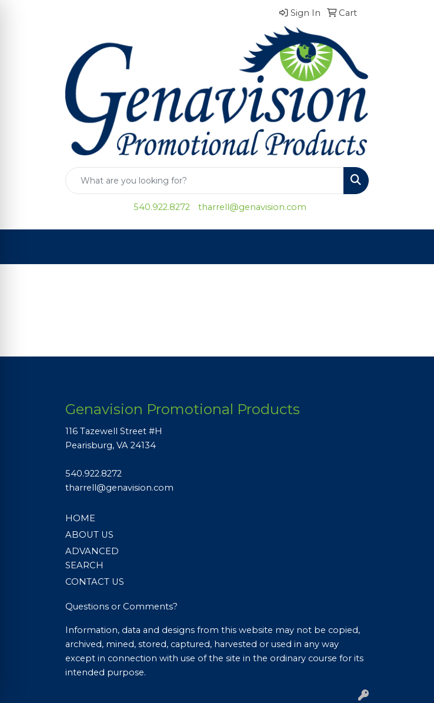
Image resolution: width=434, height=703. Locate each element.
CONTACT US (94, 582)
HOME (80, 518)
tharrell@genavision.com (252, 207)
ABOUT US (89, 534)
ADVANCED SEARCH (92, 558)
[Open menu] (410, 247)
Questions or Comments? (121, 606)
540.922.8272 (161, 207)
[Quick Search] (204, 180)
